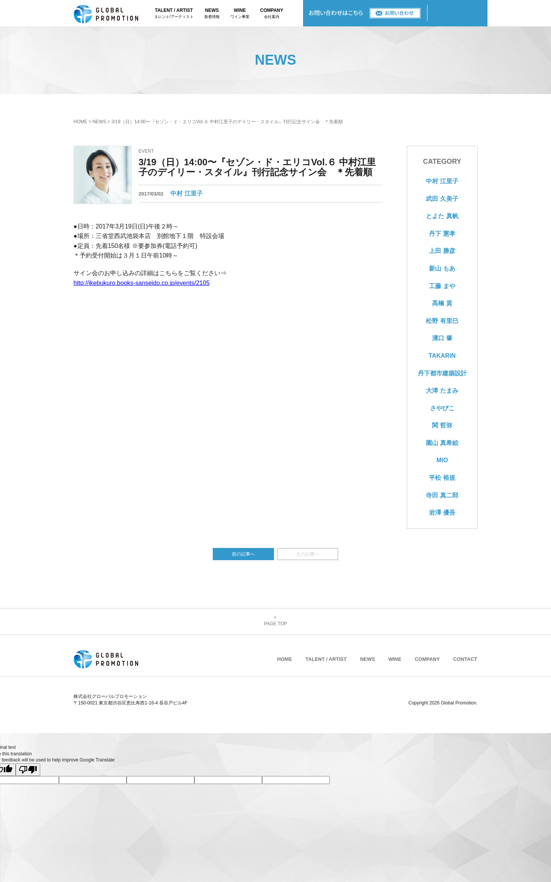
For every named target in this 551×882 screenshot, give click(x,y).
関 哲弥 (442, 425)
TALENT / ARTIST (174, 14)
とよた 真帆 (442, 216)
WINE (239, 14)
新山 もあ (442, 268)
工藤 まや (442, 286)
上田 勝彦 (442, 251)
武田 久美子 (442, 199)
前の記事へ (243, 554)
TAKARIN (442, 355)
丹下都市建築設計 (442, 373)
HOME (80, 121)
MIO (442, 460)
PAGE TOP (275, 621)
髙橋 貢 (442, 303)
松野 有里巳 (442, 321)
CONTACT (365, 13)
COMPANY (271, 14)
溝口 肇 (442, 338)
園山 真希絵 (442, 443)
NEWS (212, 14)
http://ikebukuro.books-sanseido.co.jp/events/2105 (141, 283)
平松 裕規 (442, 477)
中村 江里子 (186, 193)
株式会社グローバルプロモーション (114, 13)
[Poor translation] (28, 769)
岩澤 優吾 (442, 512)
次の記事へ (307, 554)
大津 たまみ (442, 390)
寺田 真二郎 (442, 495)
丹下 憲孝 (442, 233)
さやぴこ (442, 408)
